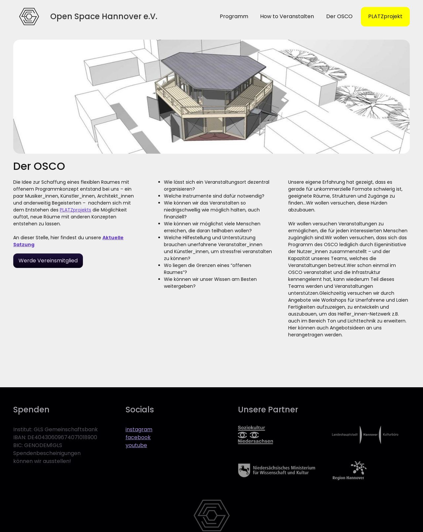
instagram (139, 429)
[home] (29, 16)
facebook (138, 437)
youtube (136, 445)
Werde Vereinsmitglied (48, 260)
